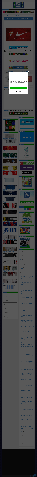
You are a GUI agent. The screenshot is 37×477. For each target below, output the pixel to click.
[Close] (28, 71)
